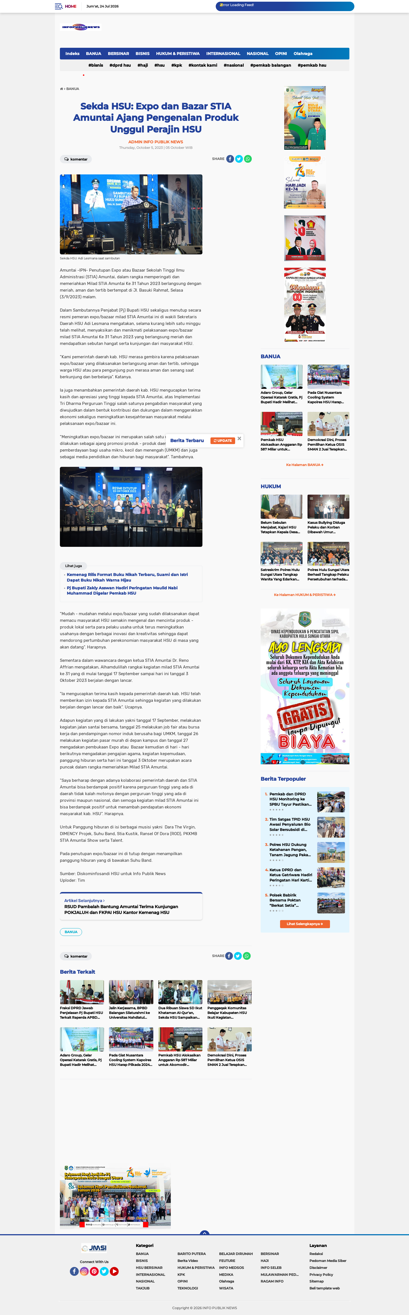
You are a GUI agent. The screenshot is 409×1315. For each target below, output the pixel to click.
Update (223, 441)
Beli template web (324, 1288)
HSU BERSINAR (149, 1268)
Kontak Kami (204, 65)
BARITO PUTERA (191, 1254)
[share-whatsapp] (248, 159)
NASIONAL (257, 53)
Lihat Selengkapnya (305, 924)
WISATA (226, 1288)
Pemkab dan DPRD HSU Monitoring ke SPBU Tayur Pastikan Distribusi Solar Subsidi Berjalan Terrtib (289, 799)
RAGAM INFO (272, 1281)
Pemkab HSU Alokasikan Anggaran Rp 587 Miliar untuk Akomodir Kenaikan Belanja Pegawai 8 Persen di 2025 (281, 445)
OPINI (281, 53)
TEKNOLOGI (187, 1288)
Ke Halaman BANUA (305, 465)
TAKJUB (142, 1288)
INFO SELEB (271, 1268)
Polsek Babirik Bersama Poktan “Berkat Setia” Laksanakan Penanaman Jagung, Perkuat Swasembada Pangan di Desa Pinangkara (290, 900)
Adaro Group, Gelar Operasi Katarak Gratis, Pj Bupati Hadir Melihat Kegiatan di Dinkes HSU (282, 397)
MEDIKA (226, 1275)
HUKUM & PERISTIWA (178, 53)
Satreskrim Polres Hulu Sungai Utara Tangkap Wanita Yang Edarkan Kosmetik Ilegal (280, 575)
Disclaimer (318, 1268)
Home (70, 6)
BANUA (93, 53)
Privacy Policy (321, 1275)
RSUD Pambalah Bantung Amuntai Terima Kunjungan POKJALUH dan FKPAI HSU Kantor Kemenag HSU (121, 909)
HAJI (144, 65)
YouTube (118, 1274)
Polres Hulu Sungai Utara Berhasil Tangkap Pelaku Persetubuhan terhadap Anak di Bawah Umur (328, 575)
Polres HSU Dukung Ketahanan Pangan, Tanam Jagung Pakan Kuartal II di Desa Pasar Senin (290, 849)
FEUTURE (227, 1261)
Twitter (107, 1274)
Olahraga (303, 53)
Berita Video (187, 1261)
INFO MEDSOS (231, 1268)
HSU (161, 65)
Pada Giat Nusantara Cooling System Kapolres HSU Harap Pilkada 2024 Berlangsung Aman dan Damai (327, 397)
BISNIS (142, 53)
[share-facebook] (230, 159)
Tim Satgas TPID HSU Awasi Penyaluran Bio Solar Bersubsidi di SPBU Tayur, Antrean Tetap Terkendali (290, 824)
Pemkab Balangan (272, 65)
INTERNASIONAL (223, 53)
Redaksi (316, 1254)
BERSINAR (118, 53)
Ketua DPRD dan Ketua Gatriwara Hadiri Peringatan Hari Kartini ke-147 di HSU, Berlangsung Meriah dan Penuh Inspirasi (291, 875)
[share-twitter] (239, 159)
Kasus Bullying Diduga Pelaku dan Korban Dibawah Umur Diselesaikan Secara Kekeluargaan (326, 527)
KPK (178, 65)
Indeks (72, 53)
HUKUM (271, 487)
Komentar (75, 159)
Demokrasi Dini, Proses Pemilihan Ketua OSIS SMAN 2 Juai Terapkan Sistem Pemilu (327, 445)
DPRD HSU (121, 65)
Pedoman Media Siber (327, 1261)
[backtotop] (205, 1235)
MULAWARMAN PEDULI (281, 1275)
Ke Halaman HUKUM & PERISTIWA (305, 595)
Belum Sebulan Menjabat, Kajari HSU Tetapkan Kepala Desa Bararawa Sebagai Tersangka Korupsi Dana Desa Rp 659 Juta (281, 527)
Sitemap (316, 1281)
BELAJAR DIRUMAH (236, 1254)
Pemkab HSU (313, 65)
